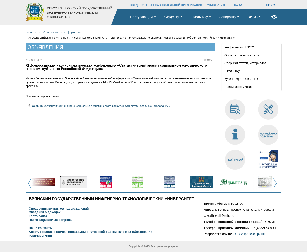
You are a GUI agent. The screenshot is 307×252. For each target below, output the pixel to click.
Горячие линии (40, 235)
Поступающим (141, 17)
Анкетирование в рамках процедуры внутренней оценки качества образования (90, 231)
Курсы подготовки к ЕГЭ (241, 79)
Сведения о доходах (45, 212)
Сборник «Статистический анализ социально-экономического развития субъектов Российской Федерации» (101, 105)
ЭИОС (253, 17)
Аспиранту (227, 17)
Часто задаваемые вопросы (50, 220)
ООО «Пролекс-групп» (249, 234)
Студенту (171, 17)
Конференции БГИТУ (239, 47)
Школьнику (199, 17)
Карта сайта (38, 216)
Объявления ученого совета (244, 55)
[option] (42, 182)
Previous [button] (31, 185)
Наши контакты (40, 228)
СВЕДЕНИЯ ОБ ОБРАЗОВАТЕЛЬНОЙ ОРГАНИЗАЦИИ (166, 5)
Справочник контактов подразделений (59, 208)
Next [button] (276, 185)
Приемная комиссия (238, 86)
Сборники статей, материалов (245, 63)
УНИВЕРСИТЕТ (217, 5)
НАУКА (237, 5)
